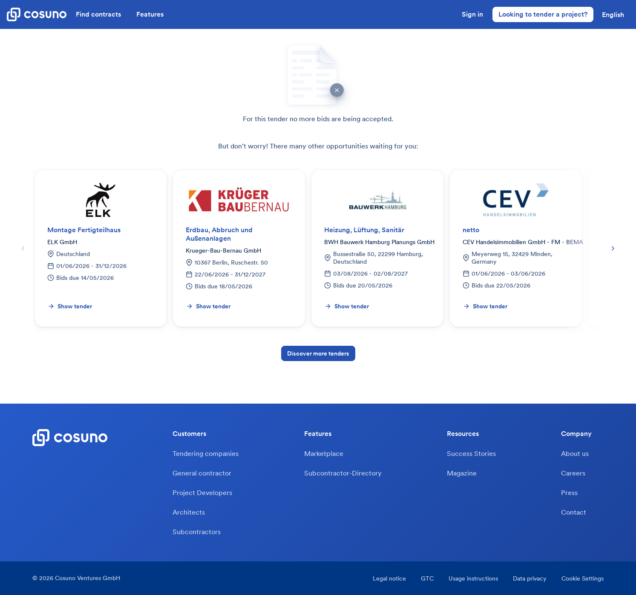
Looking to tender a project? (542, 14)
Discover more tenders (318, 353)
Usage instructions (473, 578)
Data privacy (530, 578)
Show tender (70, 306)
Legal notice (389, 578)
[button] (613, 14)
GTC (427, 578)
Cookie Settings (582, 578)
